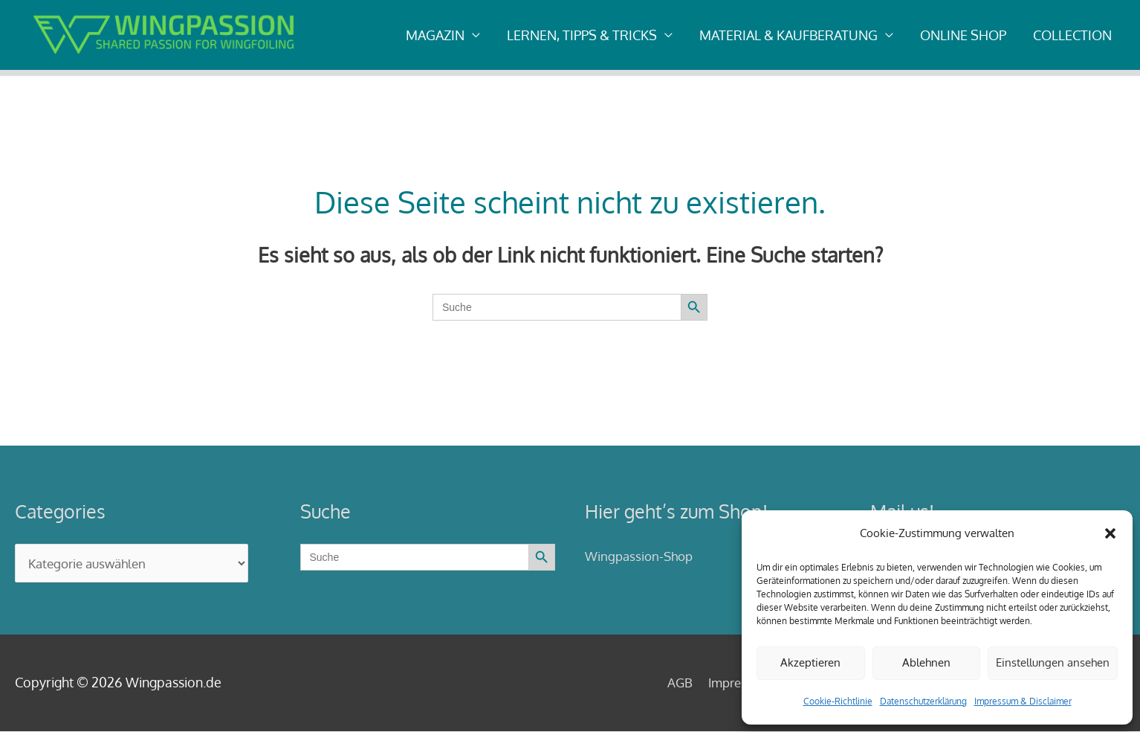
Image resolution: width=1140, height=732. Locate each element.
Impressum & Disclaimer (1023, 701)
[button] (1110, 533)
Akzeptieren (810, 662)
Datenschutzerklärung (923, 701)
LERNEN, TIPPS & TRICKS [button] (582, 35)
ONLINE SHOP (963, 35)
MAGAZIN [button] (435, 35)
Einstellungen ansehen (1053, 662)
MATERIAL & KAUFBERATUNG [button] (788, 35)
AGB (655, 683)
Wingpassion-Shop (642, 556)
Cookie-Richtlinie (837, 701)
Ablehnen (926, 662)
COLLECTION (1072, 35)
